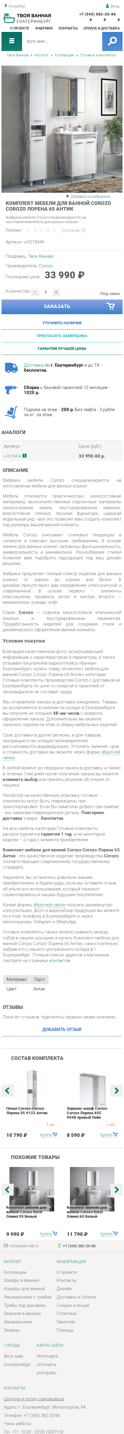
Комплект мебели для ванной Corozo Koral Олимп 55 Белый (26, 1212)
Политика (66, 1313)
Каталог (42, 55)
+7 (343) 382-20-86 (97, 14)
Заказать (80, 306)
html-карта (47, 1356)
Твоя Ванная (18, 55)
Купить (46, 1134)
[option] (61, 129)
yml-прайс (47, 1373)
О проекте (19, 28)
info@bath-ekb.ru (24, 1246)
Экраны (12, 1330)
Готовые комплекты (98, 55)
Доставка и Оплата (76, 1297)
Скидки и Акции (73, 1305)
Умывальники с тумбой (27, 1297)
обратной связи (49, 904)
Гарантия (66, 1322)
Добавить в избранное (90, 196)
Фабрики (43, 28)
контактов (59, 960)
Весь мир (13, 1356)
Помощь (65, 1330)
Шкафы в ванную (21, 1280)
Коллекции (64, 55)
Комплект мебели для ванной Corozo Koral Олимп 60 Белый (87, 1212)
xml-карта (46, 1364)
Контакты (68, 28)
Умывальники (18, 1322)
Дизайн (64, 1288)
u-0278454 (12, 456)
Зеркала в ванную (22, 1313)
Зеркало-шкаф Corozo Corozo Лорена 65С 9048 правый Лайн (87, 1113)
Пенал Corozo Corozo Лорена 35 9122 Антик (26, 1110)
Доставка (34, 365)
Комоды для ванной (24, 1288)
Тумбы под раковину (25, 1305)
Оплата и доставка (101, 28)
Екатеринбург (17, 1364)
